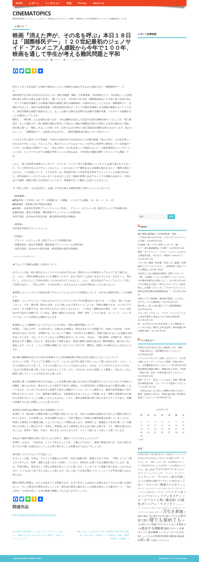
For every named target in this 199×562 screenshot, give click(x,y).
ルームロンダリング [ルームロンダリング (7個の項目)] (154, 512)
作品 (69, 3)
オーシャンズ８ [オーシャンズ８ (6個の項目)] (150, 473)
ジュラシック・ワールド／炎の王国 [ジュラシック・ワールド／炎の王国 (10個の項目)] (160, 476)
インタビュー (52, 3)
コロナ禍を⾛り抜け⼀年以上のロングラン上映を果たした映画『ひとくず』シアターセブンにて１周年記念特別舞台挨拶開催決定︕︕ (162, 288)
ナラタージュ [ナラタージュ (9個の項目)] (152, 496)
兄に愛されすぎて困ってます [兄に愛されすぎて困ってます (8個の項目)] (163, 515)
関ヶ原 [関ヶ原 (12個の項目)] (145, 540)
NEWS (19, 3)
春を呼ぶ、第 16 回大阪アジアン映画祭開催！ (160, 305)
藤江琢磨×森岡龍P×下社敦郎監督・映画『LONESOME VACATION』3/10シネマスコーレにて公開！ (162, 237)
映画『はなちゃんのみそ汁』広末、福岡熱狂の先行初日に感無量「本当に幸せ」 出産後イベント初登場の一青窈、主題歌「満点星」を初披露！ (103, 535)
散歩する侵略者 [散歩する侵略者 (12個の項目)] (152, 528)
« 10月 (140, 439)
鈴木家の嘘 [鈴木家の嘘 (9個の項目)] (167, 536)
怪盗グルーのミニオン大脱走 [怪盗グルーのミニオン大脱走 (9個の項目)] (167, 524)
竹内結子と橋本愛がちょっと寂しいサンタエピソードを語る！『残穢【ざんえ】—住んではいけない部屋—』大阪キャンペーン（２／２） (38, 535)
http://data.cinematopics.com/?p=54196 (33, 514)
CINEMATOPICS (31, 13)
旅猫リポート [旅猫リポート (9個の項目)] (171, 528)
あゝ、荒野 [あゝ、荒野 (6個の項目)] (150, 462)
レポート (34, 3)
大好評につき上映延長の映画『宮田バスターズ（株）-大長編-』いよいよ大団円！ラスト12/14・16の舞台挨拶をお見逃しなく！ (162, 277)
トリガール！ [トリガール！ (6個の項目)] (160, 492)
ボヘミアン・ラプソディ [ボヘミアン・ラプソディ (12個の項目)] (158, 504)
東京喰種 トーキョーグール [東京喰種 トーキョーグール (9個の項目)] (163, 532)
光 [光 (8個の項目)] (179, 515)
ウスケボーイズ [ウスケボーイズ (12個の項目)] (166, 469)
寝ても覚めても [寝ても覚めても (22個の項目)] (165, 520)
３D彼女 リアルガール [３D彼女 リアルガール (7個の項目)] (159, 540)
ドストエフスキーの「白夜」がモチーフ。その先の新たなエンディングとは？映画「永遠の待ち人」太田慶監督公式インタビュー (162, 362)
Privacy (82, 3)
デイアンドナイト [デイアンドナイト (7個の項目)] (175, 488)
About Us (98, 3)
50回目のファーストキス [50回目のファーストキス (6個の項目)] (176, 454)
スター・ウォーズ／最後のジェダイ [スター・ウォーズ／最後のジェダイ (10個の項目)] (161, 482)
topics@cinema (21, 59)
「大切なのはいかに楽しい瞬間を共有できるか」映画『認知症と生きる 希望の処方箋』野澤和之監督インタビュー (162, 394)
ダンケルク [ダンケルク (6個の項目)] (163, 488)
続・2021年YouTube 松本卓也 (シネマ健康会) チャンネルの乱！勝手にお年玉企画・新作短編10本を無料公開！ (162, 327)
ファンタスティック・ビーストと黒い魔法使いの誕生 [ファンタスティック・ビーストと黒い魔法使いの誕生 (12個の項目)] (161, 499)
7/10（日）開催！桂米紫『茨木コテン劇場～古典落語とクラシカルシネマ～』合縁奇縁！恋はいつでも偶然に (162, 266)
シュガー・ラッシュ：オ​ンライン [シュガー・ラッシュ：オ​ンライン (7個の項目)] (170, 473)
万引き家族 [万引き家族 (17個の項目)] (173, 511)
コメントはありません (75, 59)
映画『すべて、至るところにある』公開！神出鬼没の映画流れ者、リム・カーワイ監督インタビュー (162, 383)
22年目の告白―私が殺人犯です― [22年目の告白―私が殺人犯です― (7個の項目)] (152, 454)
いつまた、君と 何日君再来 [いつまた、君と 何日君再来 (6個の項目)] (166, 462)
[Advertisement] (162, 123)
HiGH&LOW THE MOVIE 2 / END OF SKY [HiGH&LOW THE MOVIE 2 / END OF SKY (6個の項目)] (153, 458)
